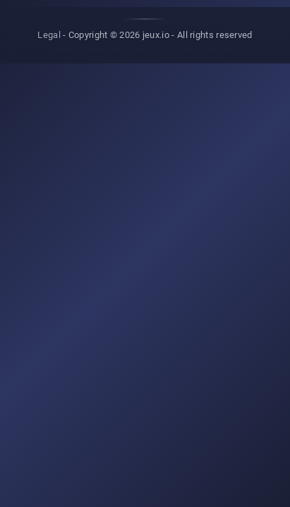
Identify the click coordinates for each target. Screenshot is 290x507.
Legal (49, 35)
